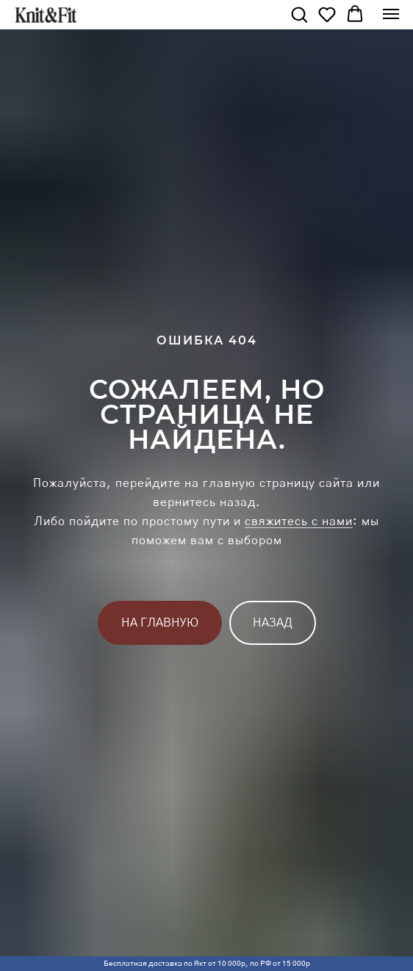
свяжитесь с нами (299, 521)
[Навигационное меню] (391, 14)
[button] (299, 14)
